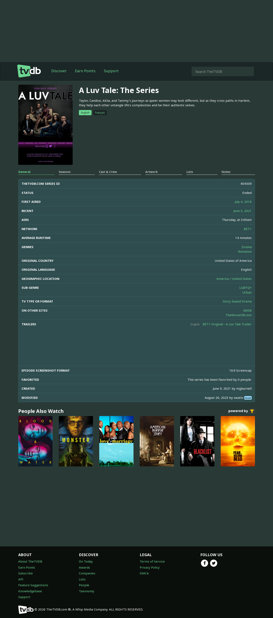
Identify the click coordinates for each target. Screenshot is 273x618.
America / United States (234, 279)
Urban (247, 292)
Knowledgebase (30, 591)
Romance (245, 251)
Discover (59, 70)
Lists (82, 579)
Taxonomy (86, 591)
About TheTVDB (30, 561)
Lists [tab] (189, 172)
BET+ (248, 229)
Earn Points (85, 70)
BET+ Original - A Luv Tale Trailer (227, 324)
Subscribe (25, 573)
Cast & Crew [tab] (108, 172)
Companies (87, 573)
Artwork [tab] (151, 172)
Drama (247, 247)
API (20, 579)
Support (111, 70)
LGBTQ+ (245, 287)
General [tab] (24, 172)
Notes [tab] (226, 172)
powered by (241, 411)
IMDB (247, 310)
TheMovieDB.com (238, 315)
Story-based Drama (237, 301)
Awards (84, 567)
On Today (86, 561)
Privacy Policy (150, 567)
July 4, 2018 (243, 201)
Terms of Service (152, 561)
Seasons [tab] (65, 172)
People (84, 585)
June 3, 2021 (243, 211)
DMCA (144, 573)
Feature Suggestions (33, 585)
